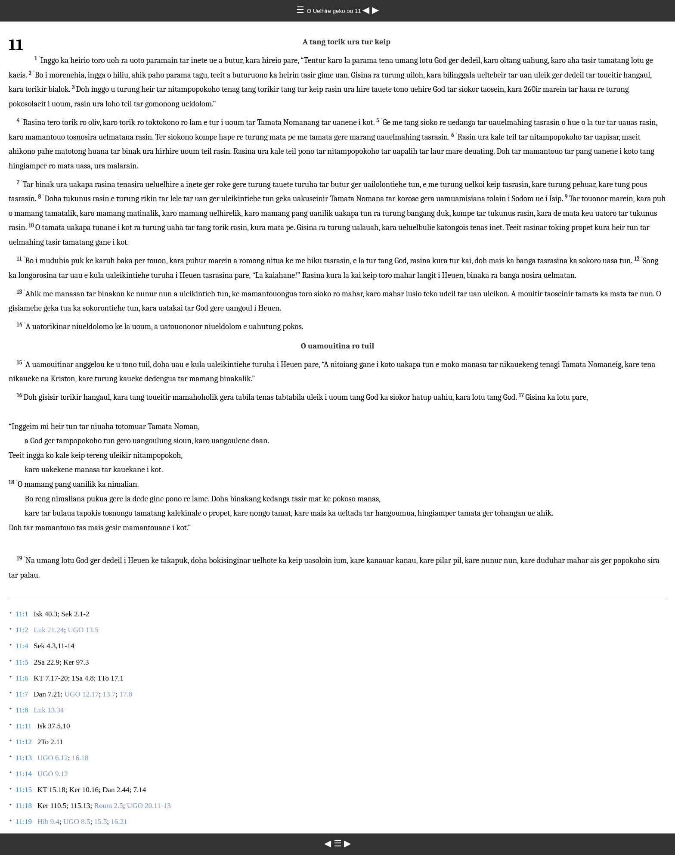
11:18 (23, 806)
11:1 (21, 614)
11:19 (23, 822)
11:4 (21, 646)
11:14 (23, 774)
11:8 (21, 710)
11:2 (21, 630)
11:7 (21, 694)
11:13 (23, 758)
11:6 (21, 678)
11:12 (23, 742)
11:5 (21, 662)
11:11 (23, 726)
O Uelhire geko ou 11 (335, 11)
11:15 (23, 790)
